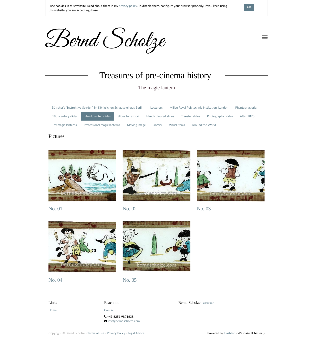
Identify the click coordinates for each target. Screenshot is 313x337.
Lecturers (156, 107)
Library (157, 125)
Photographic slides (220, 116)
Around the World (204, 125)
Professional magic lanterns (102, 125)
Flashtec (229, 333)
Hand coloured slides (160, 116)
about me (208, 302)
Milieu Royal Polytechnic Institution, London (199, 107)
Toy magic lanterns (64, 125)
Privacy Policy (116, 333)
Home (52, 310)
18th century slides (65, 116)
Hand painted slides (98, 116)
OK (249, 7)
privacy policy (128, 6)
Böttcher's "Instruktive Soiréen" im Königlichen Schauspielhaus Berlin (97, 107)
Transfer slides (190, 116)
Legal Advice (136, 333)
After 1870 (247, 116)
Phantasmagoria (245, 107)
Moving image (136, 125)
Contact (109, 310)
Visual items (177, 125)
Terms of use (95, 333)
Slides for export (128, 116)
